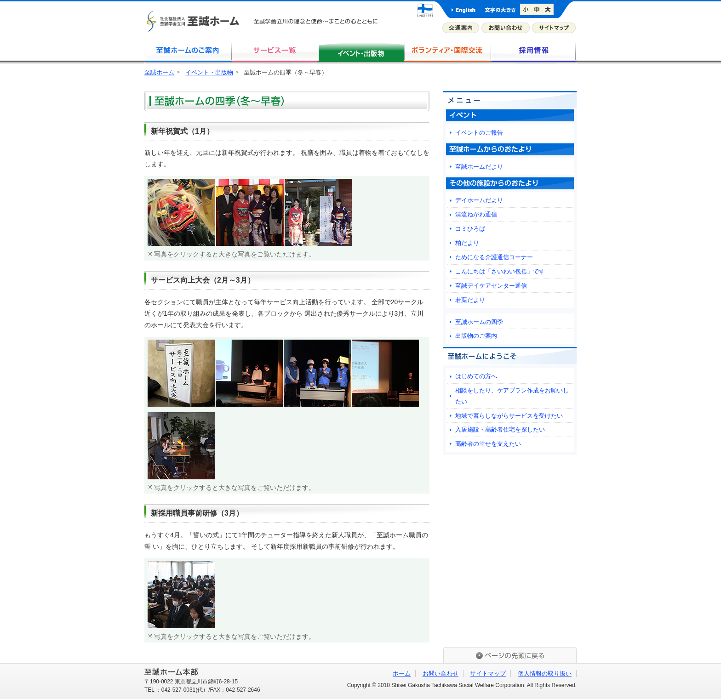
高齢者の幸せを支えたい (488, 443)
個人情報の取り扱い (545, 673)
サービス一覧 (274, 52)
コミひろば (470, 228)
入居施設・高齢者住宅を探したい (500, 429)
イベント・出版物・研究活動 (360, 52)
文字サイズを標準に (537, 10)
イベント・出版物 (209, 72)
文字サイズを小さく (526, 10)
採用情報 (533, 52)
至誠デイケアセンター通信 (491, 285)
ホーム (402, 673)
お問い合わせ (505, 28)
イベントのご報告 (479, 132)
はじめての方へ (476, 376)
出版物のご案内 (476, 335)
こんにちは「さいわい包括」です (500, 271)
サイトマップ (554, 28)
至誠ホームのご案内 (187, 52)
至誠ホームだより (479, 166)
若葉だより (470, 299)
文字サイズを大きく (549, 10)
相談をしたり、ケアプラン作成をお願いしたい (512, 395)
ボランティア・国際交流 (447, 52)
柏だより (467, 242)
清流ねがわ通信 (476, 214)
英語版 (463, 10)
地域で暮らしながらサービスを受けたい (509, 415)
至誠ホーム (159, 72)
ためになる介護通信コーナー (494, 257)
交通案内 (460, 28)
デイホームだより (479, 200)
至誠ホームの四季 (479, 321)
